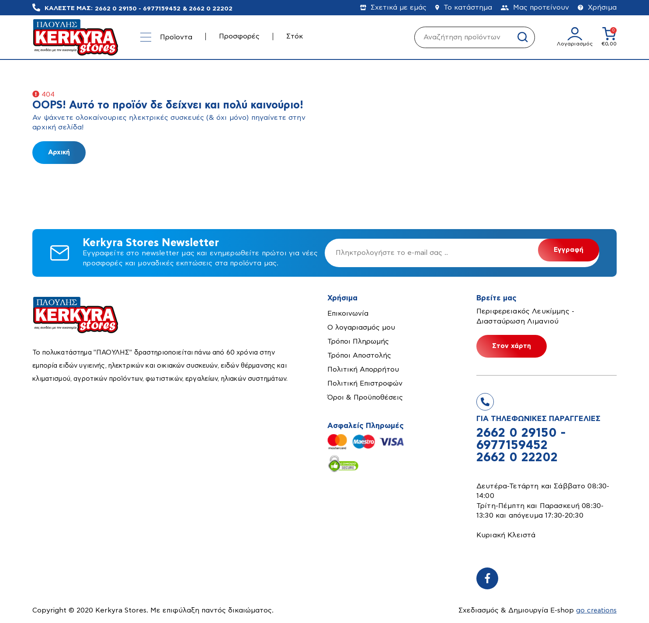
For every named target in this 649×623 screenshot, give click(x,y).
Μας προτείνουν (535, 7)
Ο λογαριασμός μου (361, 327)
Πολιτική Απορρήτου (363, 369)
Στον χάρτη (511, 346)
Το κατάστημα (463, 7)
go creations (595, 610)
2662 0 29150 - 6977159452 (137, 8)
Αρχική (59, 152)
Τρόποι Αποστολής (359, 355)
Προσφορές (239, 36)
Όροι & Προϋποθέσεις (365, 397)
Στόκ (294, 36)
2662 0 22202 (211, 8)
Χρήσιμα (597, 7)
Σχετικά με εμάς (393, 7)
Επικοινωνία (347, 313)
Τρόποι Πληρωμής (358, 341)
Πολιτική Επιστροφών (365, 383)
